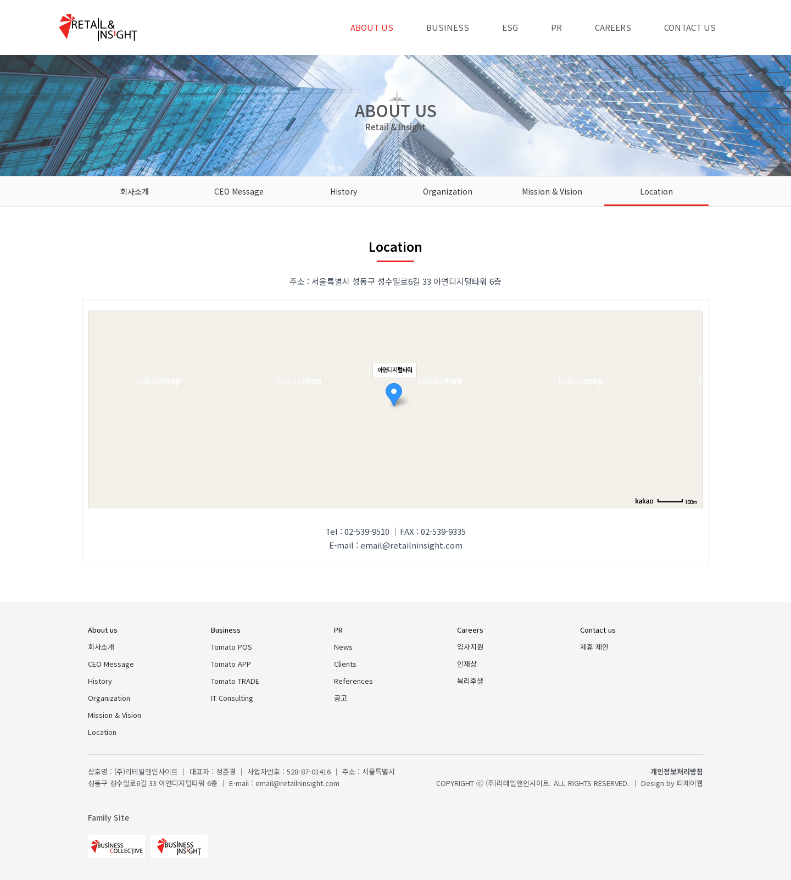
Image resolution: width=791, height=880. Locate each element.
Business (447, 27)
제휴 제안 (594, 646)
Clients (345, 663)
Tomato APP (231, 663)
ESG (510, 27)
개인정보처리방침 (676, 771)
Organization (447, 191)
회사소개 (134, 191)
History (343, 191)
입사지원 (470, 646)
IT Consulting (232, 698)
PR (556, 27)
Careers (613, 27)
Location (656, 191)
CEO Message (239, 191)
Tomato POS (231, 646)
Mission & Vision (552, 191)
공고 (340, 698)
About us (371, 27)
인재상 (467, 663)
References (353, 681)
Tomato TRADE (235, 681)
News (343, 646)
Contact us (690, 27)
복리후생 (470, 681)
